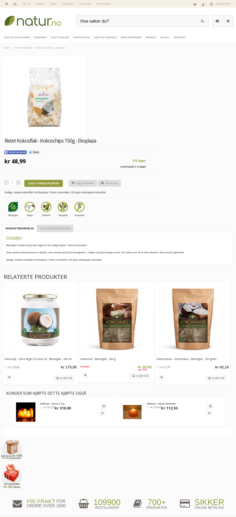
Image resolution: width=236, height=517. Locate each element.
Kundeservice (206, 487)
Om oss (26, 3)
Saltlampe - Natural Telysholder (146, 396)
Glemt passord (206, 480)
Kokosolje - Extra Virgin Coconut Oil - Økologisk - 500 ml (33, 353)
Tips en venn (107, 183)
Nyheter (40, 3)
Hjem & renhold (130, 503)
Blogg (165, 472)
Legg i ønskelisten (80, 183)
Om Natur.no (90, 480)
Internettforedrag (170, 487)
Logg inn (203, 4)
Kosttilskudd (129, 487)
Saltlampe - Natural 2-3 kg (48, 396)
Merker (87, 487)
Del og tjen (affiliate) (172, 495)
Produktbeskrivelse (20, 228)
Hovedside (89, 472)
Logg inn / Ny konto (208, 472)
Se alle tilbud (90, 503)
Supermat (127, 480)
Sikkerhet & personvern (210, 503)
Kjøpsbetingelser (207, 495)
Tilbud (53, 3)
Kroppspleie (128, 495)
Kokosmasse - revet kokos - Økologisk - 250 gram (171, 351)
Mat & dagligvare (131, 472)
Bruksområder (169, 480)
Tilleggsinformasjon (55, 228)
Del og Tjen (85, 3)
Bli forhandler (104, 3)
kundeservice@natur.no (39, 493)
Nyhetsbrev (68, 3)
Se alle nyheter (91, 495)
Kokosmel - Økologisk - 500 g (90, 351)
